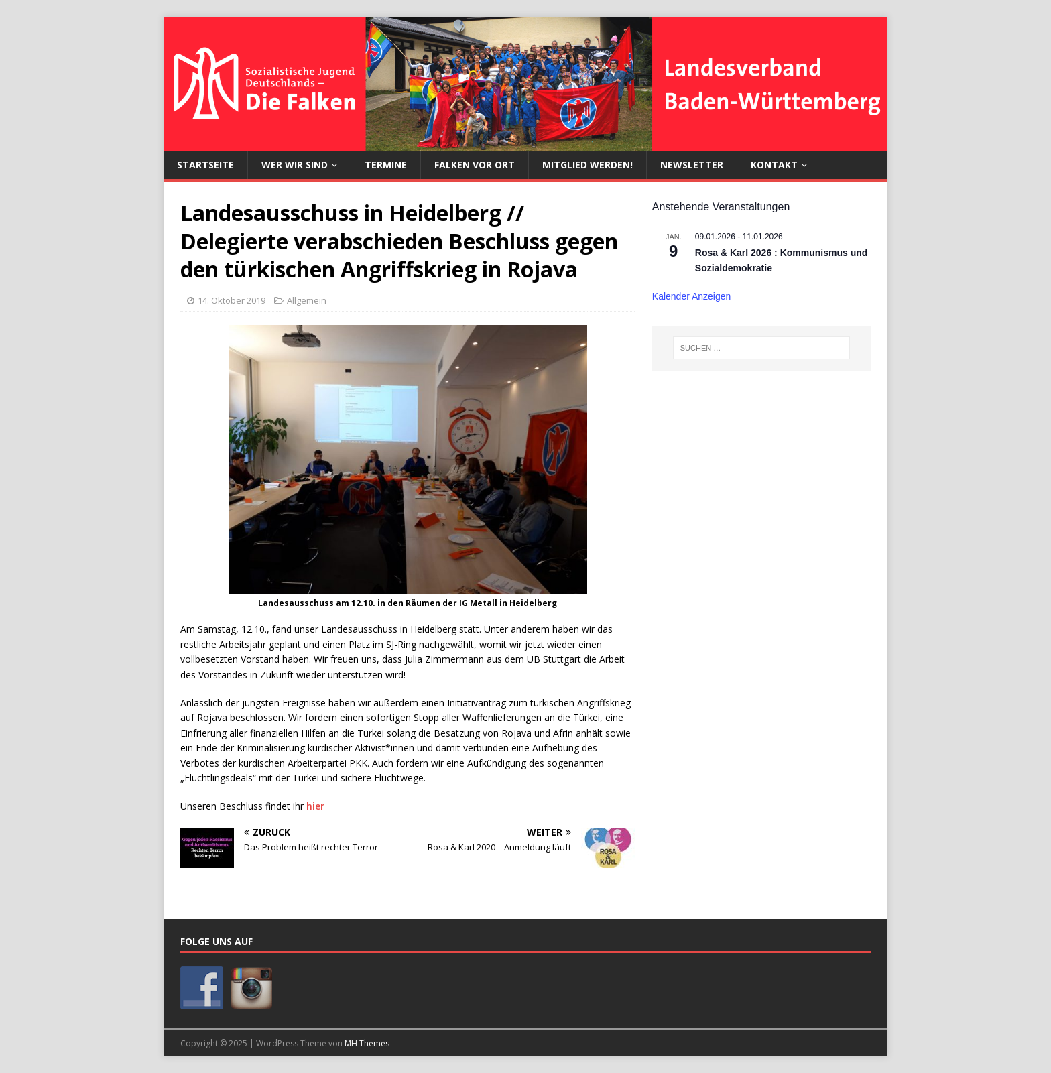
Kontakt (774, 164)
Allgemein (306, 300)
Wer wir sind (294, 164)
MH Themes (367, 1043)
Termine (386, 164)
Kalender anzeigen (691, 296)
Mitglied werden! (587, 164)
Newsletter (691, 164)
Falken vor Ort (474, 164)
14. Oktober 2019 (231, 300)
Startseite (205, 164)
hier (315, 806)
